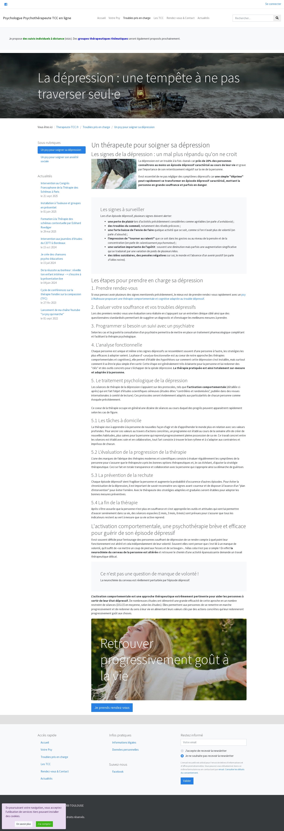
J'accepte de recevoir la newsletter (206, 751)
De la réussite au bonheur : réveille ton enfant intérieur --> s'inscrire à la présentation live (61, 276)
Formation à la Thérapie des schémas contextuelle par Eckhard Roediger (61, 225)
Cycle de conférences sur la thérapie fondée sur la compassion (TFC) (61, 296)
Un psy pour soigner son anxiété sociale (59, 159)
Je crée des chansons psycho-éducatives (53, 259)
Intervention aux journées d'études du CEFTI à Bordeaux (61, 243)
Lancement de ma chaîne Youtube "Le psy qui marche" (60, 314)
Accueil (101, 18)
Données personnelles (125, 749)
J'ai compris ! (44, 824)
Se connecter (273, 4)
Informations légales (124, 742)
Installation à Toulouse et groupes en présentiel (61, 207)
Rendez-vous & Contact (181, 18)
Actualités (203, 18)
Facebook (117, 771)
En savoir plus (24, 824)
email (221, 769)
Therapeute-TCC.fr (67, 127)
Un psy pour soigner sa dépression (61, 150)
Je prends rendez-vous (111, 707)
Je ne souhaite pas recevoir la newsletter (209, 756)
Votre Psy (114, 18)
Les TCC (159, 18)
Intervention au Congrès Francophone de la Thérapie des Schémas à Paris (59, 189)
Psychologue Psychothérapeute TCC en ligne (37, 18)
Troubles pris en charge (137, 18)
